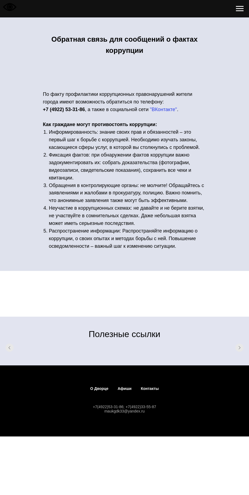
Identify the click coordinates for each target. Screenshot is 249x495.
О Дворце (99, 388)
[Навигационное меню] (240, 8)
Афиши (124, 388)
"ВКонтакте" (163, 109)
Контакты (150, 388)
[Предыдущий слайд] (9, 348)
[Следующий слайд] (239, 348)
